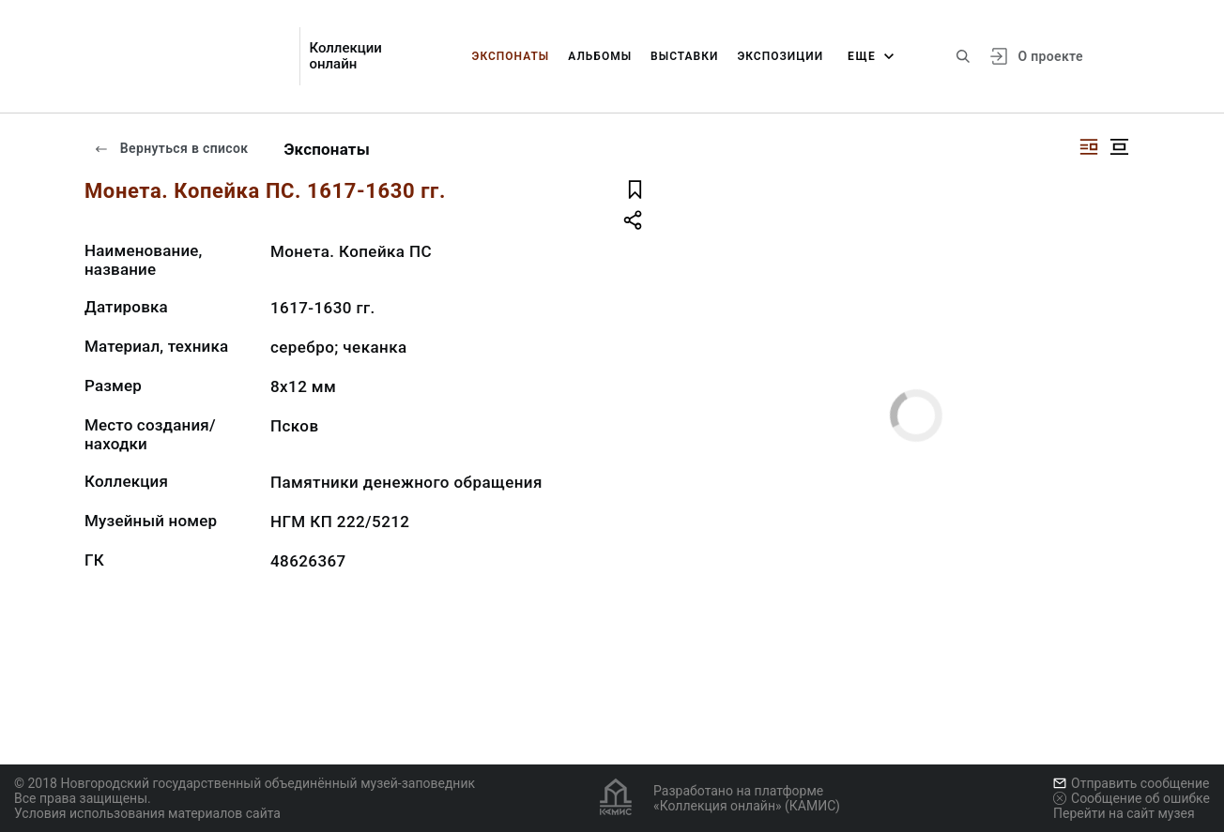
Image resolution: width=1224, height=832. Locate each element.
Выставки (684, 56)
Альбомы (600, 56)
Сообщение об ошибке (1131, 798)
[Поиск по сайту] (963, 56)
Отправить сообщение (1131, 783)
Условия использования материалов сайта (147, 813)
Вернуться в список (171, 148)
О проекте (1049, 56)
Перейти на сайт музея (1124, 813)
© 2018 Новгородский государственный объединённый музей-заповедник (244, 783)
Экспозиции (780, 56)
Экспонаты (511, 56)
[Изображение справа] (1089, 146)
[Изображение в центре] (1119, 146)
